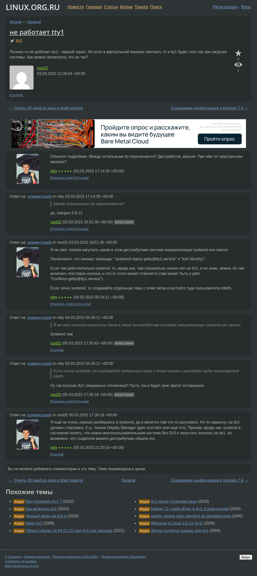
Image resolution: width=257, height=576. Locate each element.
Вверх (245, 557)
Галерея (94, 7)
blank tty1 (34, 523)
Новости (76, 7)
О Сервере (13, 557)
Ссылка (16, 95)
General (34, 22)
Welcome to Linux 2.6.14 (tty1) (177, 523)
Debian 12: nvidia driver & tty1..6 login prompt (189, 509)
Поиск (156, 7)
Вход (246, 7)
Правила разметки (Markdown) (123, 557)
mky (53, 171)
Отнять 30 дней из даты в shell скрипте (48, 108)
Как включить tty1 (41, 509)
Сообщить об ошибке (21, 561)
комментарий (39, 196)
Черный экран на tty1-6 (46, 516)
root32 (42, 68)
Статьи (111, 7)
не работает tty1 (37, 31)
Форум (126, 7)
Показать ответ (62, 178)
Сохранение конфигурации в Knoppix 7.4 (207, 108)
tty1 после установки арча (174, 501)
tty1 (19, 41)
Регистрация (225, 7)
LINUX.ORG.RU (33, 7)
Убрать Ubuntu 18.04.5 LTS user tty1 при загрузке (69, 531)
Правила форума (37, 557)
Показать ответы (63, 304)
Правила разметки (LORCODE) (75, 557)
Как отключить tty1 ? (44, 501)
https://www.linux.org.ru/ (22, 566)
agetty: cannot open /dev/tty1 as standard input (191, 516)
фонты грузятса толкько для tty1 (179, 531)
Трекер (141, 7)
